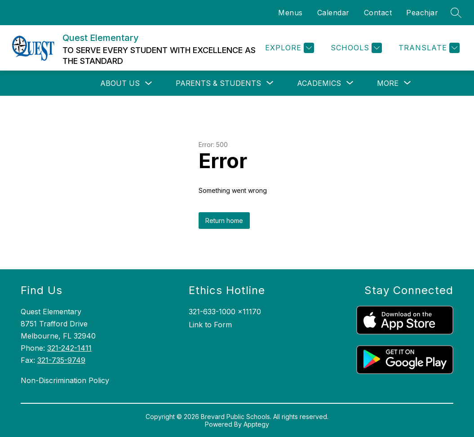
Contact (378, 12)
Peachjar (422, 12)
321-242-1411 (69, 347)
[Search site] (456, 12)
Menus (290, 12)
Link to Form (210, 324)
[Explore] (288, 48)
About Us (120, 83)
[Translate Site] (428, 48)
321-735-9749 (61, 360)
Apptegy (256, 424)
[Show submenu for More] (388, 83)
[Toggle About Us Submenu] (148, 83)
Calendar (333, 12)
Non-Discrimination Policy (65, 380)
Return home (224, 220)
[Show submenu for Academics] (319, 83)
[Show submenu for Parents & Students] (218, 83)
